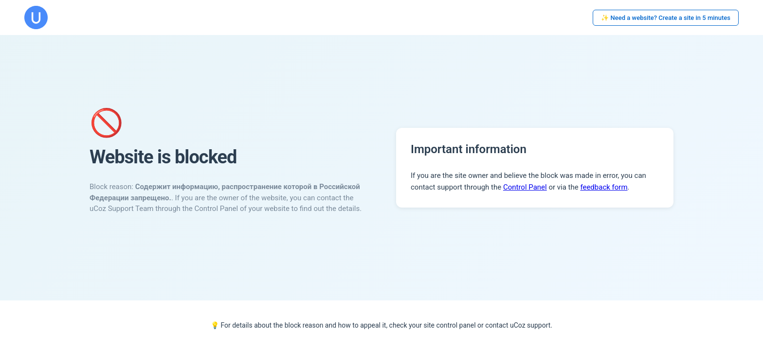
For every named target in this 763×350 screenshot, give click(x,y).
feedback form (603, 187)
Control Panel (525, 187)
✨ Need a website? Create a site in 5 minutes (665, 17)
